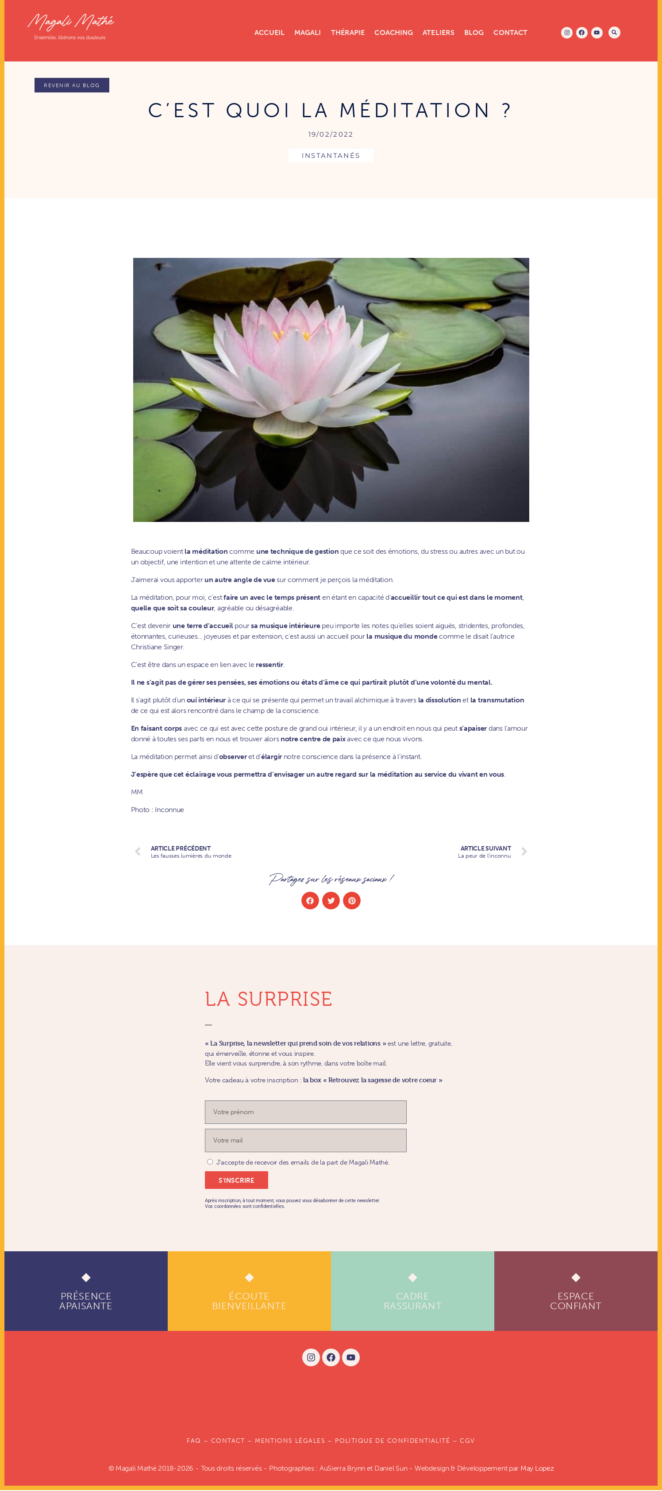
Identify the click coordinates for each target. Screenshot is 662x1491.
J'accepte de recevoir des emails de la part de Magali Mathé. (303, 1164)
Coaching (393, 32)
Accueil (269, 32)
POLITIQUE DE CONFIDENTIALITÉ (392, 1442)
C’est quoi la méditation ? (331, 111)
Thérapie (348, 32)
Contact (510, 32)
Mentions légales (290, 1442)
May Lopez (537, 1469)
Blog (474, 32)
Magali (307, 32)
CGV (467, 1442)
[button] (614, 32)
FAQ (194, 1442)
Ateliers (438, 32)
